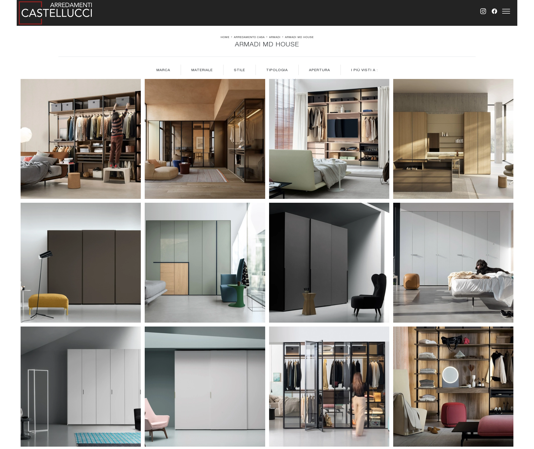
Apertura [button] (319, 70)
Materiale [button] (202, 70)
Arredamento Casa (249, 37)
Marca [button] (163, 70)
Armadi (275, 37)
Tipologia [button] (277, 70)
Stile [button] (239, 70)
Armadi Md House (299, 37)
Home (225, 37)
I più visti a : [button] (364, 70)
